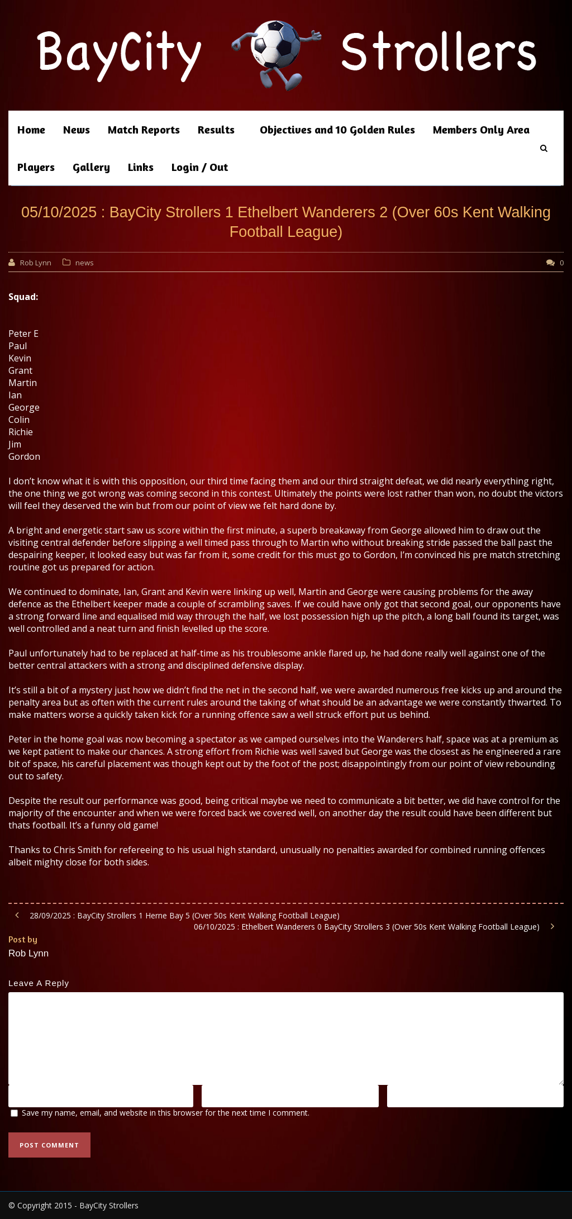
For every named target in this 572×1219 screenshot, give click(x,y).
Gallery (91, 167)
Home (31, 129)
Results (216, 129)
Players (36, 167)
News (76, 129)
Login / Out (199, 167)
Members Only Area (481, 129)
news (84, 263)
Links (141, 167)
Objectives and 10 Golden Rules (337, 129)
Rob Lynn (35, 263)
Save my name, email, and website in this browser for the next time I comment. (165, 1112)
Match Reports (144, 129)
